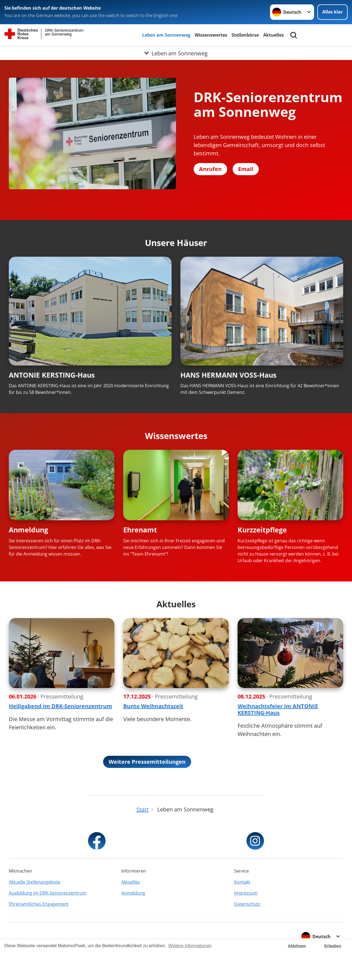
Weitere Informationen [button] (189, 945)
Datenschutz (247, 904)
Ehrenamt (140, 529)
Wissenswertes (211, 35)
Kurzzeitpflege (262, 529)
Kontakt (242, 882)
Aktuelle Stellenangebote (34, 882)
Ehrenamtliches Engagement (38, 904)
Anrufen (210, 169)
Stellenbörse (245, 35)
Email (245, 169)
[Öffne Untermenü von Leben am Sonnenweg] (176, 53)
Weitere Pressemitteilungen (147, 761)
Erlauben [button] (332, 946)
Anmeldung (28, 529)
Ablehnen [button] (297, 946)
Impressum (246, 893)
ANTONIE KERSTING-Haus (52, 375)
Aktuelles (273, 35)
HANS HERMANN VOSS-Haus (228, 375)
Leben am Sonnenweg (166, 35)
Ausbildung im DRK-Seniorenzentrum (47, 893)
